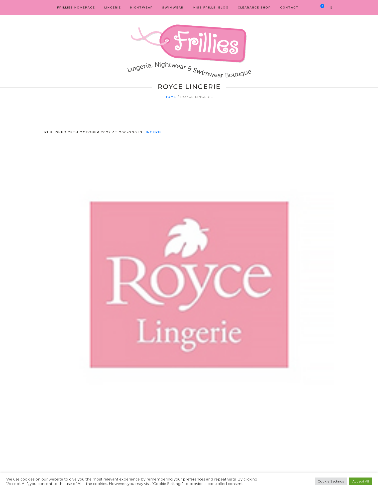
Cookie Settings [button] (331, 481)
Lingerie (153, 132)
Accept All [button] (360, 481)
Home (170, 97)
